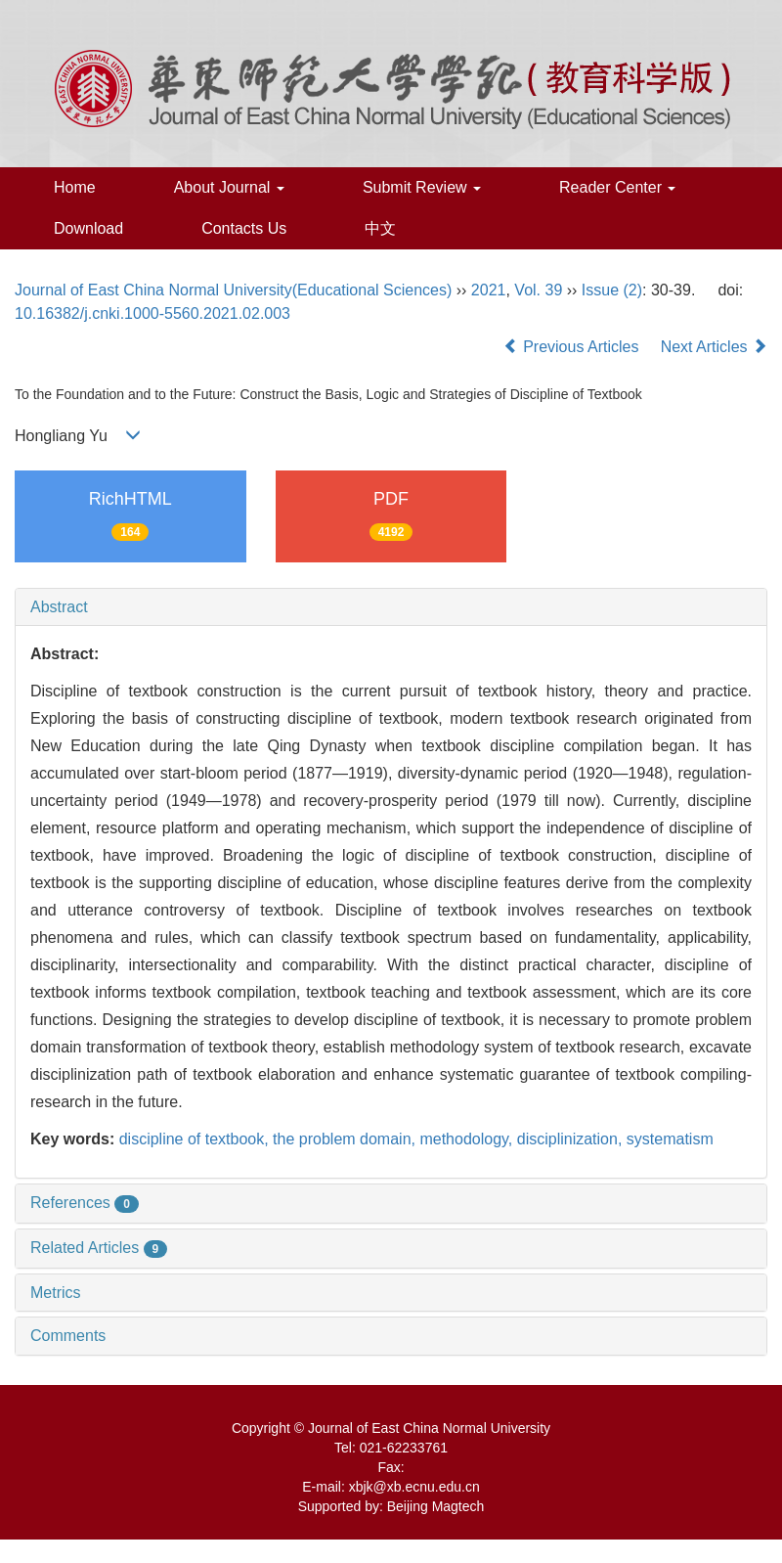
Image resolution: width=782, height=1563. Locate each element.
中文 (380, 228)
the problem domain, (346, 1139)
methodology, (467, 1139)
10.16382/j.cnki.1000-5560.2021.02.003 (152, 313)
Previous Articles (573, 346)
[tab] (391, 607)
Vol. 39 (538, 290)
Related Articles (98, 1247)
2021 (488, 290)
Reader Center (617, 187)
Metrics (55, 1292)
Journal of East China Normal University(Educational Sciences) (233, 290)
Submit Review (422, 187)
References (84, 1202)
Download (88, 228)
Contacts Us (243, 228)
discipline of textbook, (196, 1139)
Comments (68, 1335)
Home (75, 187)
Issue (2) (612, 290)
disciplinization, (572, 1139)
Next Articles (714, 346)
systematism (670, 1139)
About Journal (229, 187)
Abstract (59, 607)
